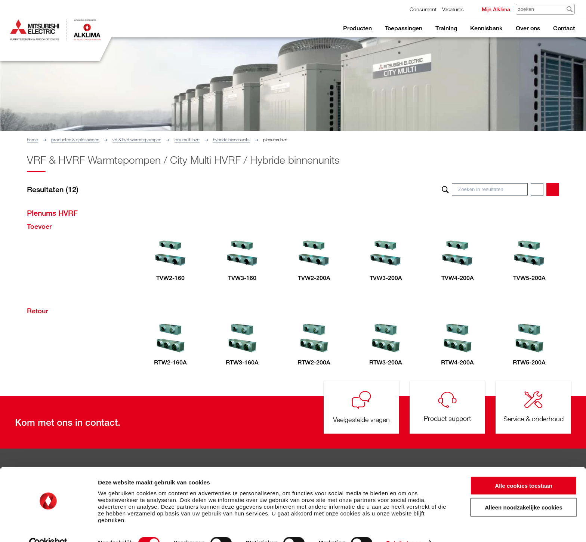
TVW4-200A (457, 277)
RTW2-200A (313, 362)
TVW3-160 (242, 277)
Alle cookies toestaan (523, 469)
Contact (564, 28)
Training (446, 28)
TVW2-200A (314, 277)
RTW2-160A (170, 362)
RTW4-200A (457, 362)
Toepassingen (403, 28)
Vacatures (453, 9)
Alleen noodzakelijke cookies (523, 492)
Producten (357, 28)
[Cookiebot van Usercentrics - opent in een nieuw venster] (48, 527)
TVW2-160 (170, 277)
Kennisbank (486, 28)
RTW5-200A (529, 362)
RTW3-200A (385, 362)
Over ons (528, 28)
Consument (423, 9)
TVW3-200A (386, 277)
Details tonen (404, 527)
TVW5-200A (529, 277)
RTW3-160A (242, 362)
